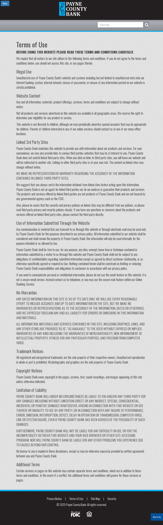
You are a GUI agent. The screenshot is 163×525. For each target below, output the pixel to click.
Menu (5, 3)
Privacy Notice (54, 499)
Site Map (95, 499)
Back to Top (157, 516)
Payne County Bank (81, 9)
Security (111, 499)
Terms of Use (76, 499)
